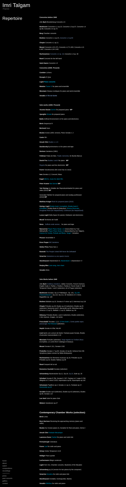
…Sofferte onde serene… (52, 224)
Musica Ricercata (73, 208)
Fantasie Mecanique (56, 432)
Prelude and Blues (59, 233)
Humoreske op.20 (45, 387)
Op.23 (71, 374)
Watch (4, 466)
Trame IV (49, 86)
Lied (46, 446)
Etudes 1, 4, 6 (53, 142)
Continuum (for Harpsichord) (73, 210)
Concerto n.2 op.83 (66, 38)
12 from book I (64, 322)
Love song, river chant (56, 265)
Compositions (7, 468)
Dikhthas (49, 483)
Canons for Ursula (45, 233)
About (4, 463)
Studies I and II (53, 160)
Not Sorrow (53, 183)
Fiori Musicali (52, 324)
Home (4, 461)
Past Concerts (7, 478)
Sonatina (50, 474)
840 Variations (54, 242)
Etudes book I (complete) (58, 206)
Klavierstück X (66, 261)
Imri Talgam (16, 5)
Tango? (69, 233)
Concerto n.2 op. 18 (57, 54)
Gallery (4, 481)
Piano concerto (49, 82)
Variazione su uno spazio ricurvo (57, 256)
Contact (5, 483)
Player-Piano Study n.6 (56, 231)
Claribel (54, 437)
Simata (49, 114)
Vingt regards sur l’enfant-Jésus (72, 340)
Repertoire (6, 473)
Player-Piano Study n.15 (56, 229)
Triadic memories (63, 156)
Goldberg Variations (54, 284)
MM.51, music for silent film (53, 179)
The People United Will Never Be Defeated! (61, 251)
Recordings (6, 471)
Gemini (53, 110)
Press (4, 476)
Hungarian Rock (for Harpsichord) (51, 210)
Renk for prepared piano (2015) (62, 201)
